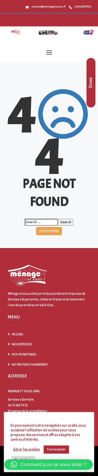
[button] (48, 464)
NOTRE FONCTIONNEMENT (30, 365)
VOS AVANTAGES (24, 354)
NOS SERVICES (22, 344)
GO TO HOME (49, 231)
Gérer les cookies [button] (26, 449)
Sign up (87, 18)
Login (69, 18)
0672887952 (80, 6)
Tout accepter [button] (56, 449)
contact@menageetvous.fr (46, 6)
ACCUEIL (17, 334)
